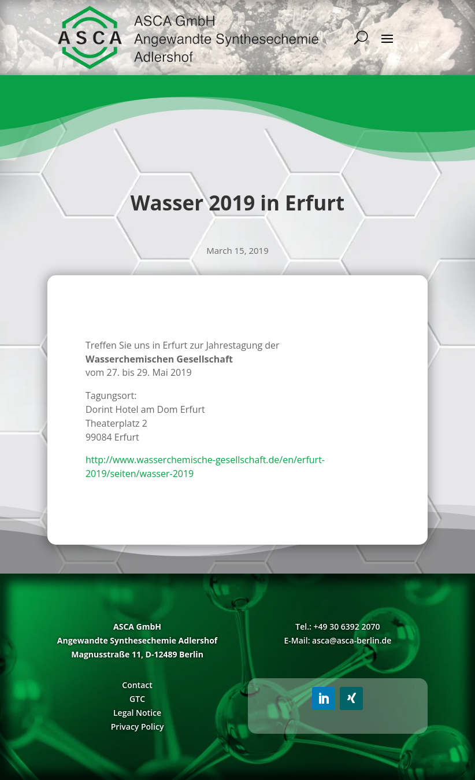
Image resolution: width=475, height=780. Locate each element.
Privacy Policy (137, 726)
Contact (137, 684)
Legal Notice (137, 712)
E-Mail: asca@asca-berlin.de (337, 640)
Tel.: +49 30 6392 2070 (337, 626)
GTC (137, 698)
